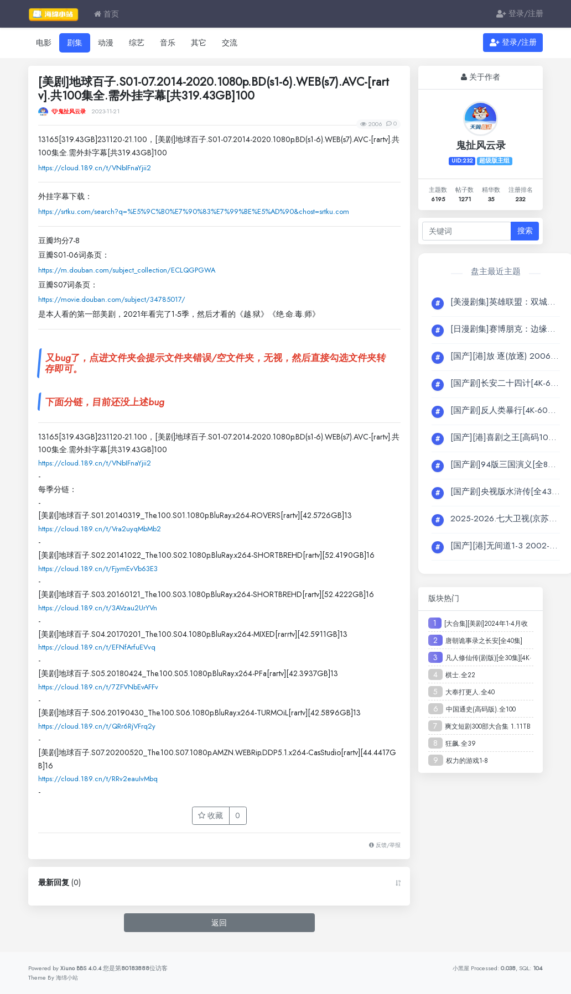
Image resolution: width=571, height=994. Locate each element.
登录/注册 (519, 14)
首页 (106, 13)
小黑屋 (460, 968)
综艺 (136, 42)
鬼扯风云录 (481, 145)
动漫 (105, 42)
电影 (43, 42)
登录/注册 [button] (513, 42)
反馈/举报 (383, 849)
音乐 (167, 42)
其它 (198, 42)
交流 (229, 42)
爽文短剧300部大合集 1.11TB (488, 726)
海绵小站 (68, 977)
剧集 (74, 42)
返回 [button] (219, 927)
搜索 (525, 230)
